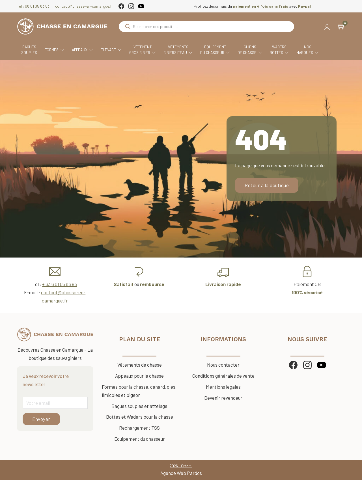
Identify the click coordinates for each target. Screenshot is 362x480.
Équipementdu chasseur (215, 49)
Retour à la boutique (267, 185)
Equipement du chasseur (139, 439)
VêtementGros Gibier (142, 49)
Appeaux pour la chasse (139, 376)
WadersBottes (279, 49)
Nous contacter (223, 364)
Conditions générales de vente (223, 376)
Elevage (111, 50)
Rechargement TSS (139, 428)
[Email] (55, 403)
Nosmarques (307, 49)
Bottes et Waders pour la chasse (139, 417)
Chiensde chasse (250, 49)
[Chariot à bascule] (341, 26)
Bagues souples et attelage (139, 406)
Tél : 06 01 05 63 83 (33, 6)
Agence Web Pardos (181, 473)
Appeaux (82, 50)
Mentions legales (223, 387)
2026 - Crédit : (181, 466)
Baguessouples (29, 49)
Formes (54, 50)
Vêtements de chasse (139, 364)
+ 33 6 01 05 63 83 (59, 284)
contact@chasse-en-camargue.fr (84, 6)
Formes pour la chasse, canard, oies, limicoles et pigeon (139, 391)
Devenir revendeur (223, 398)
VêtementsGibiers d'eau (178, 49)
